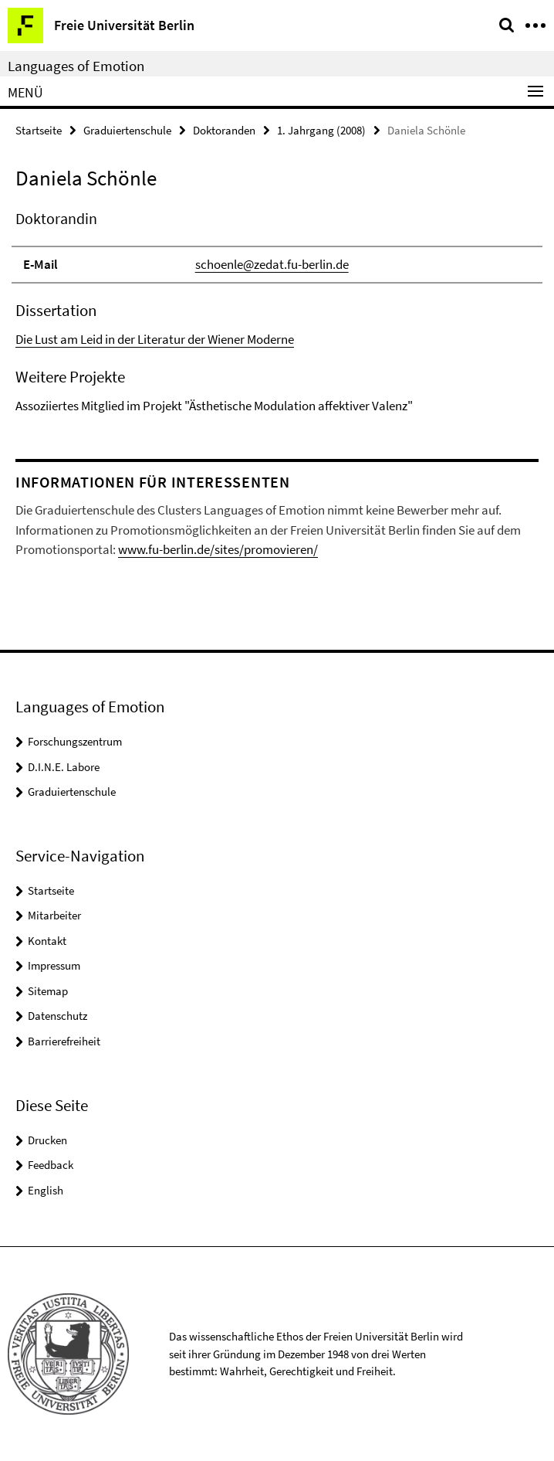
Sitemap (48, 991)
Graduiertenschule (127, 130)
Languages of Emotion (76, 65)
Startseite (38, 130)
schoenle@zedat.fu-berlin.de (272, 264)
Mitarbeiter (54, 915)
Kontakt (47, 940)
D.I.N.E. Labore (64, 766)
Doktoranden (224, 130)
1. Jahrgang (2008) (321, 130)
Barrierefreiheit (64, 1041)
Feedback (50, 1164)
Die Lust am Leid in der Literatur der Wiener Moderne (154, 339)
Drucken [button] (47, 1140)
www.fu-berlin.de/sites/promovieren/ (218, 549)
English (45, 1190)
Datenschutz (57, 1015)
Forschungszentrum (75, 741)
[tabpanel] (277, 311)
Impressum (54, 965)
